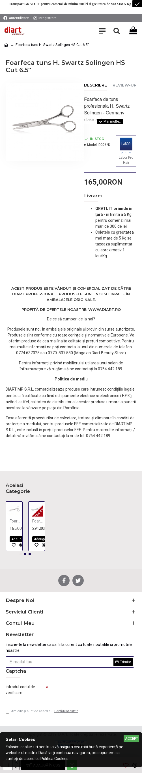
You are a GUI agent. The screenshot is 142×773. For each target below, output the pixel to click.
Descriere (95, 85)
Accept (131, 738)
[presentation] (87, 692)
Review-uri (125, 85)
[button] (21, 554)
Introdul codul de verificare (20, 690)
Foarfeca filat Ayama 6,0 (38, 521)
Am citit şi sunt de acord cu (42, 711)
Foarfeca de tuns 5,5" (15, 521)
